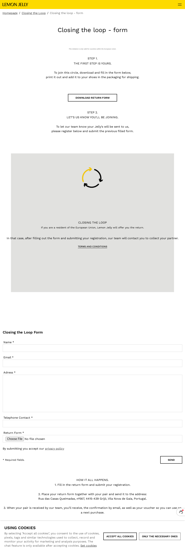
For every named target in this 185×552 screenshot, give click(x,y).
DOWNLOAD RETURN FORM (92, 97)
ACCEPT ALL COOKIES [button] (120, 536)
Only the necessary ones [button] (160, 536)
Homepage (10, 13)
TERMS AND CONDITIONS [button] (92, 246)
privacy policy (54, 448)
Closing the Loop (34, 13)
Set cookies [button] (88, 545)
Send (171, 459)
